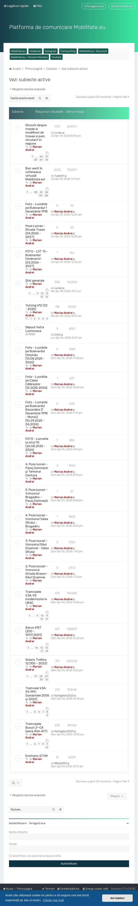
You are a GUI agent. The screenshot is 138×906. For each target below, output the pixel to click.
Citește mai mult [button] (53, 900)
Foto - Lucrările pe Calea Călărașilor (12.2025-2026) (36, 381)
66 (41, 155)
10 (42, 292)
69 (41, 158)
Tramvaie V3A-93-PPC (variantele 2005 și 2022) (37, 692)
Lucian (58, 131)
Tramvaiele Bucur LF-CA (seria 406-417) (36, 726)
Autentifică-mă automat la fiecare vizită (36, 854)
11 (47, 292)
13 (47, 295)
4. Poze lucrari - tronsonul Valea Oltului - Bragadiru (36, 519)
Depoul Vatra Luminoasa (34, 328)
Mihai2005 (60, 762)
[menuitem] (37, 5)
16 (47, 646)
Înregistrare (37, 822)
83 (40, 194)
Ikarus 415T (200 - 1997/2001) (33, 630)
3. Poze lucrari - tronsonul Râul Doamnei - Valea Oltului (37, 545)
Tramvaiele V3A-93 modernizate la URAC (36, 596)
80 (35, 191)
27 (36, 675)
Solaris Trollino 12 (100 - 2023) (36, 660)
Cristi (32, 333)
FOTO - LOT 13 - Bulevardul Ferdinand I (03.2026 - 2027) (36, 257)
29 (46, 675)
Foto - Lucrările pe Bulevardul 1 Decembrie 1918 (36, 206)
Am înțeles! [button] (117, 898)
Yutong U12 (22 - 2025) (36, 306)
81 (41, 191)
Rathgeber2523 (64, 694)
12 (42, 295)
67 (46, 155)
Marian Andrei (33, 147)
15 (41, 646)
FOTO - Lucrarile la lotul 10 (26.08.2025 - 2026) (36, 443)
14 (36, 646)
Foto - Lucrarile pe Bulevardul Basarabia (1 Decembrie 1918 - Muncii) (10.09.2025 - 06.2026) (36, 412)
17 (42, 650)
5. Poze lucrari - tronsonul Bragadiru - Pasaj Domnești (36, 494)
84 (46, 194)
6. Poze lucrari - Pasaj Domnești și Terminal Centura (36, 468)
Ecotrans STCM (36, 755)
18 (47, 650)
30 (41, 678)
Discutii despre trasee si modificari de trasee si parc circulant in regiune (36, 133)
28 (41, 675)
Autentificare (17, 822)
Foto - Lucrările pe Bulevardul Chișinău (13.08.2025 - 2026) (36, 354)
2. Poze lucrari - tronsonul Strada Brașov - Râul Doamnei (36, 570)
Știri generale (34, 279)
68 (35, 158)
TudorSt (59, 174)
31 (47, 678)
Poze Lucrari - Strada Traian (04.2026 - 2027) (35, 230)
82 (46, 191)
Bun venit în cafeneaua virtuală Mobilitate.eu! (35, 172)
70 (46, 158)
